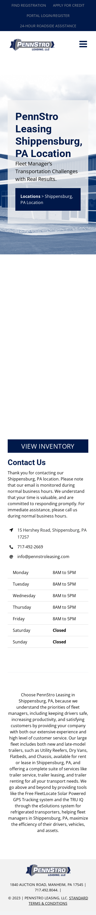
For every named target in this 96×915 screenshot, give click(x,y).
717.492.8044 (46, 890)
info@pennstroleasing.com (43, 556)
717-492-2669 (30, 547)
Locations (30, 196)
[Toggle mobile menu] (83, 43)
